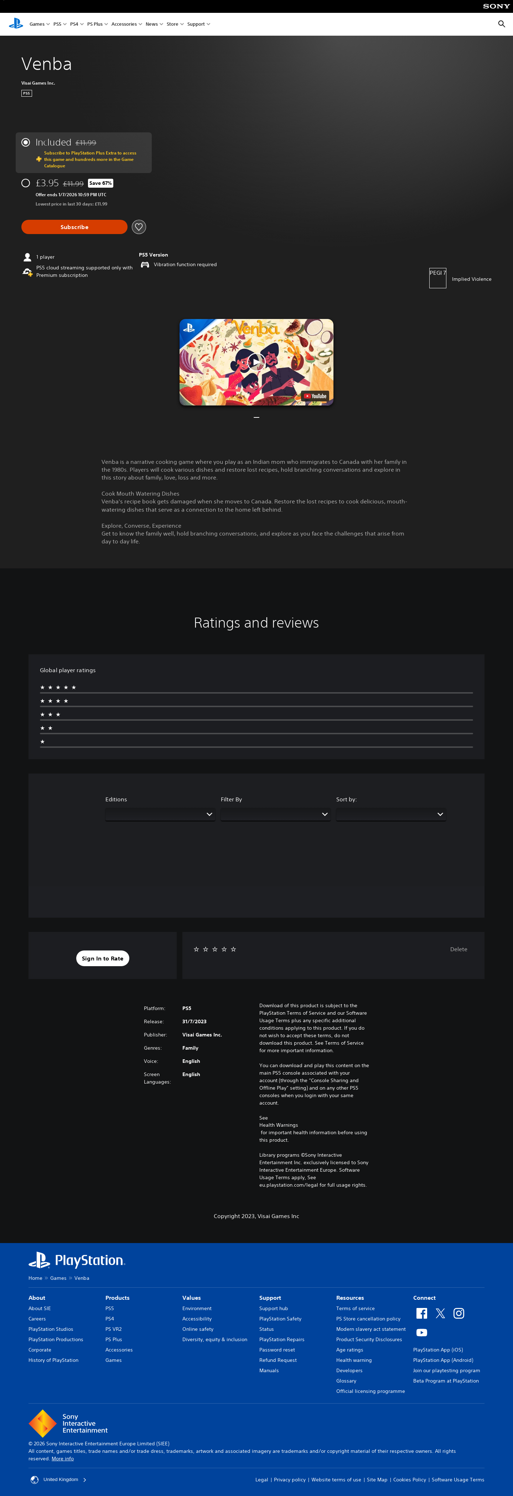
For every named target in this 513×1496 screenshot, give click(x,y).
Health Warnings (278, 1125)
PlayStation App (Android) (443, 1360)
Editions (116, 799)
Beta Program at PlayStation (446, 1381)
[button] (256, 362)
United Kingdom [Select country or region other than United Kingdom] (59, 1480)
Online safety (197, 1329)
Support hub (273, 1308)
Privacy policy (290, 1479)
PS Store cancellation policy (368, 1318)
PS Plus (95, 24)
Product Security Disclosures (369, 1339)
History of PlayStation (53, 1360)
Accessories (124, 24)
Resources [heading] (350, 1297)
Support (196, 24)
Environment (197, 1308)
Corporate (39, 1350)
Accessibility (197, 1318)
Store (172, 24)
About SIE (39, 1308)
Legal (261, 1479)
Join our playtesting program (446, 1370)
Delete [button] (458, 949)
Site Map (377, 1479)
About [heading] (36, 1297)
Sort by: (346, 799)
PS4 (74, 24)
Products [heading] (117, 1297)
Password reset (277, 1350)
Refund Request (278, 1360)
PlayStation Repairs (282, 1339)
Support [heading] (270, 1297)
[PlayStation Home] (16, 24)
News (152, 24)
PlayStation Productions (55, 1339)
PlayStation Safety (280, 1318)
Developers (349, 1370)
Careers (37, 1318)
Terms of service (355, 1308)
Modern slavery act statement (371, 1329)
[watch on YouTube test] (315, 396)
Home (35, 1278)
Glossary (346, 1381)
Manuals (269, 1370)
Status (266, 1329)
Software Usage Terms (458, 1479)
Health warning (354, 1360)
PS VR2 (113, 1329)
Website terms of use (336, 1479)
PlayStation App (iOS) (438, 1350)
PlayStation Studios (50, 1329)
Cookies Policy (409, 1479)
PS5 (57, 24)
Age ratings (349, 1350)
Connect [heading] (424, 1297)
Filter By (231, 799)
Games (37, 24)
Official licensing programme (370, 1391)
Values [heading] (191, 1297)
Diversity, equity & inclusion (214, 1339)
